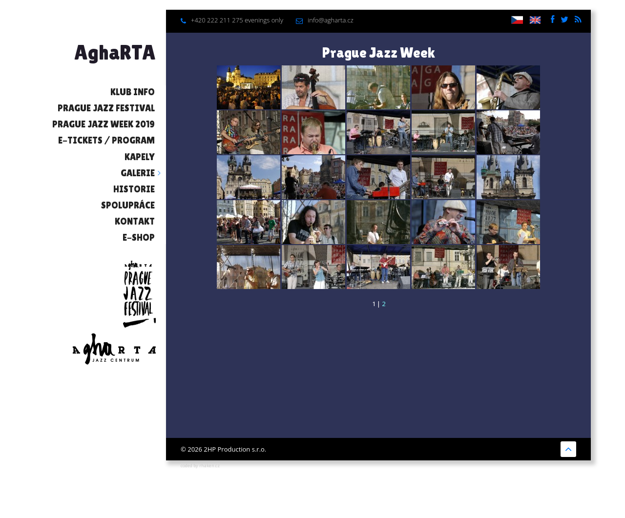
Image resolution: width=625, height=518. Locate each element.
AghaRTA (115, 52)
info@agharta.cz (330, 20)
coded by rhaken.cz (200, 465)
